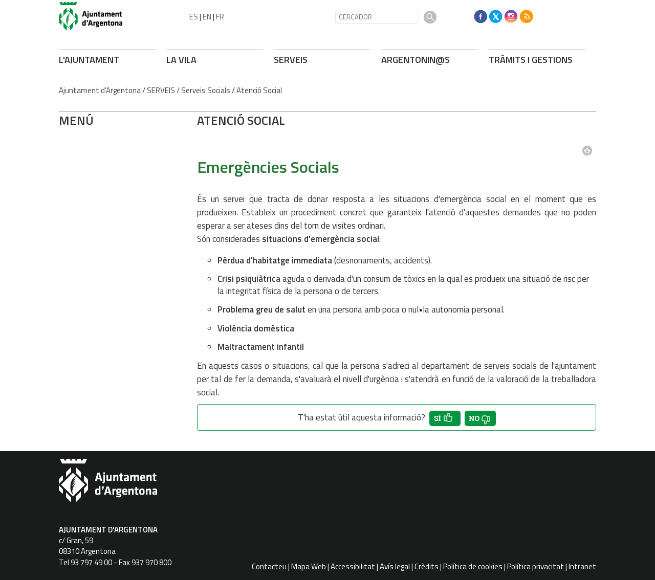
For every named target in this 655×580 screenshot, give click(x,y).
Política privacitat (535, 566)
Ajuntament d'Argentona (100, 90)
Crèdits (426, 566)
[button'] (445, 418)
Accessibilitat (353, 566)
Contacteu (269, 566)
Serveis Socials (205, 90)
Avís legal (395, 566)
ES (193, 17)
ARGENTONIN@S (415, 59)
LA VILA (181, 59)
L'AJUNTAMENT (89, 59)
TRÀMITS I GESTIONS (531, 59)
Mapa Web (308, 566)
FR (220, 17)
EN (207, 17)
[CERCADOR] (376, 17)
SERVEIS (291, 59)
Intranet (582, 566)
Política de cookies (473, 566)
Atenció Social (259, 90)
